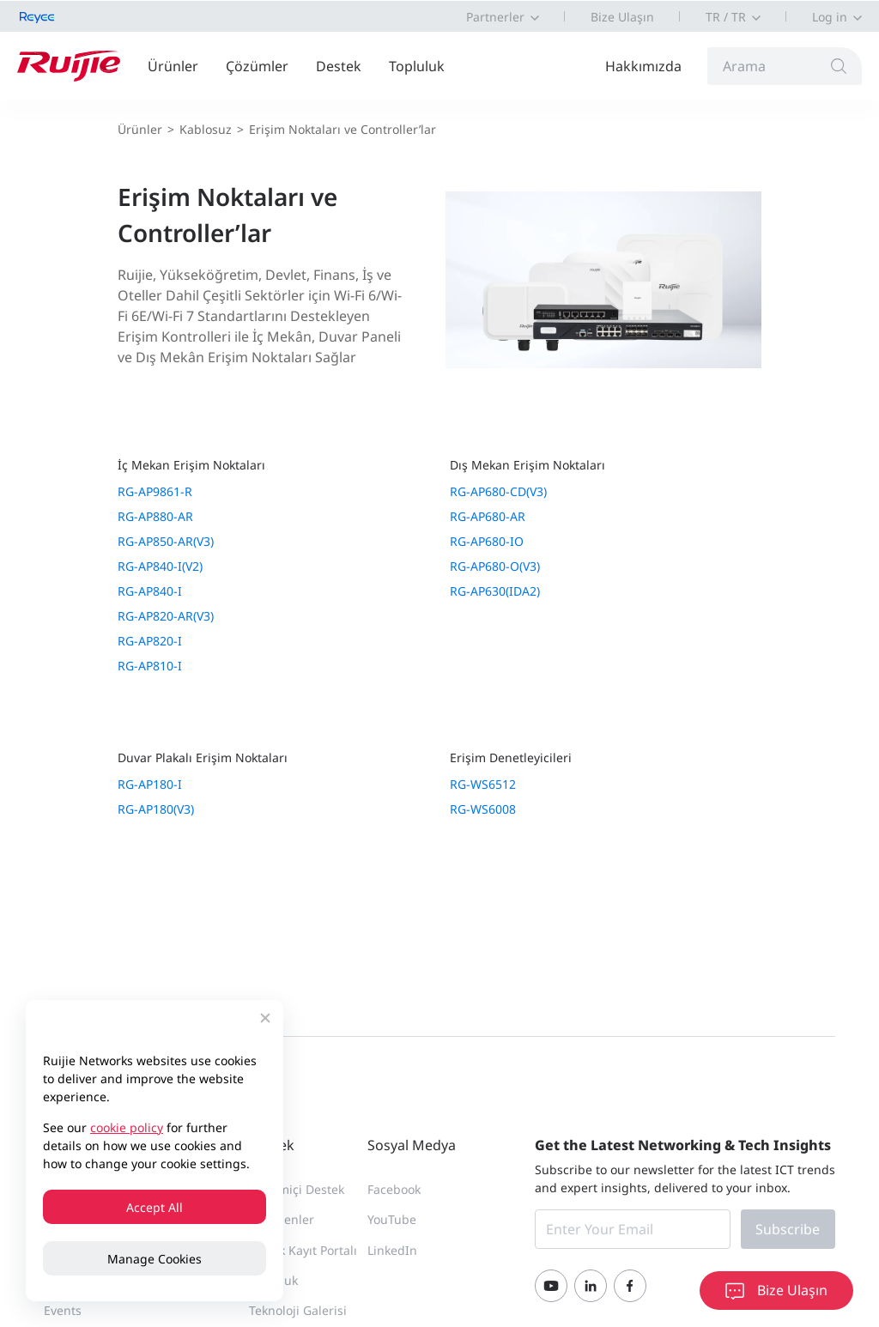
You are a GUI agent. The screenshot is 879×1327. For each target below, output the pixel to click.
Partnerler (495, 17)
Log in (829, 17)
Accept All (154, 1207)
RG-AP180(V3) (156, 809)
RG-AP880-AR (155, 516)
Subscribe (787, 1229)
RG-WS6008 (483, 809)
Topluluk (417, 66)
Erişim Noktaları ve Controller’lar (342, 129)
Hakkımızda (643, 66)
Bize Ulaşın (622, 17)
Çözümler (257, 66)
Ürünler (173, 66)
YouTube (391, 1219)
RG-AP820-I (150, 641)
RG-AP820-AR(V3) (166, 616)
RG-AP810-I (150, 665)
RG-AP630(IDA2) (495, 591)
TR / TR (726, 17)
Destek (338, 66)
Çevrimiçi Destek (296, 1189)
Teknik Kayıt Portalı (303, 1250)
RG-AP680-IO (487, 541)
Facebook (394, 1189)
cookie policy (126, 1127)
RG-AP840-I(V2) (160, 566)
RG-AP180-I (150, 784)
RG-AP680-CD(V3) (498, 491)
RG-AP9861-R (155, 491)
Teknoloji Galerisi (298, 1310)
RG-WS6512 (483, 784)
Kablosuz (205, 129)
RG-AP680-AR (487, 516)
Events (63, 1310)
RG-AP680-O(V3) (495, 566)
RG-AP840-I (150, 591)
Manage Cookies (154, 1259)
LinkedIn (392, 1250)
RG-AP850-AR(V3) (166, 541)
